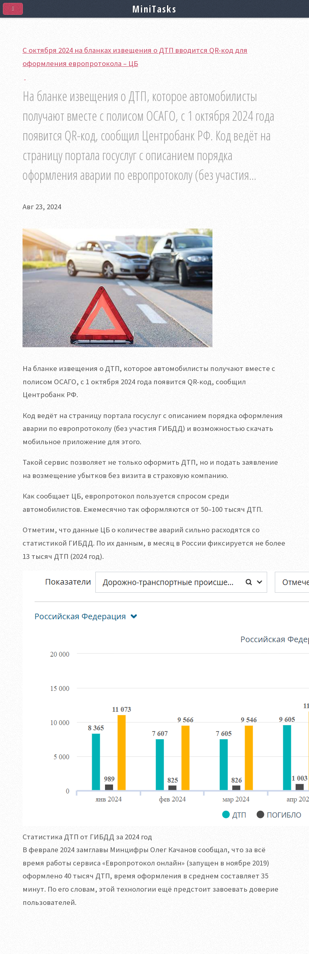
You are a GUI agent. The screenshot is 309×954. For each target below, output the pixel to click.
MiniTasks (154, 8)
